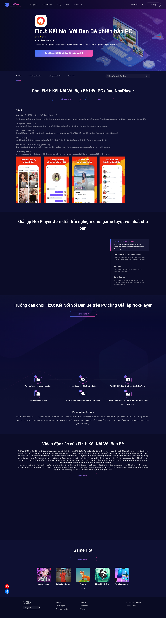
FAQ (59, 5)
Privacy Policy (131, 606)
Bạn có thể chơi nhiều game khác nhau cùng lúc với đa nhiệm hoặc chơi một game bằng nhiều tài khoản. (130, 259)
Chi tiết (18, 76)
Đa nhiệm (117, 266)
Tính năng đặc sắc (34, 76)
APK (99, 99)
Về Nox (58, 602)
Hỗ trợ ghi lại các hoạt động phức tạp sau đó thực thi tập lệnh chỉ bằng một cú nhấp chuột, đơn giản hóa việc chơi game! (129, 282)
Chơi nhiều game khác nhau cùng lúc (127, 254)
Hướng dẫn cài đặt (54, 76)
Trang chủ (33, 5)
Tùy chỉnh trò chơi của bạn (123, 241)
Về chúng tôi (60, 606)
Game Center (47, 5)
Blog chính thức (62, 609)
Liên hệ (83, 602)
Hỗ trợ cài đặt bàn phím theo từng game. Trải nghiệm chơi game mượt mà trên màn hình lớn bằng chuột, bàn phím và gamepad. (129, 247)
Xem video (72, 76)
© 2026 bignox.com (133, 602)
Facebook (78, 5)
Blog (67, 5)
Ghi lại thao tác (119, 277)
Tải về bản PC (66, 99)
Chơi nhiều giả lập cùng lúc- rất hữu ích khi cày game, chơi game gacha (128, 270)
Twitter (83, 609)
